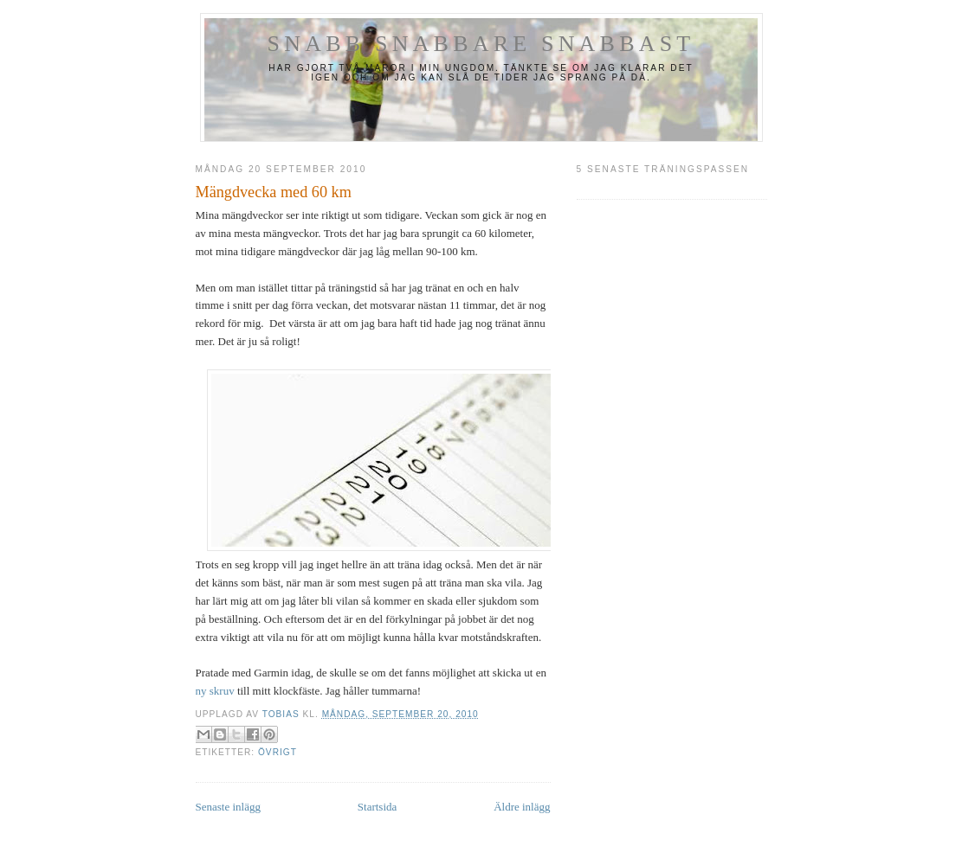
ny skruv (215, 690)
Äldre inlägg (522, 806)
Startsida (377, 806)
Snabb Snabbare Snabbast (481, 43)
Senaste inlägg (228, 806)
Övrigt (277, 752)
